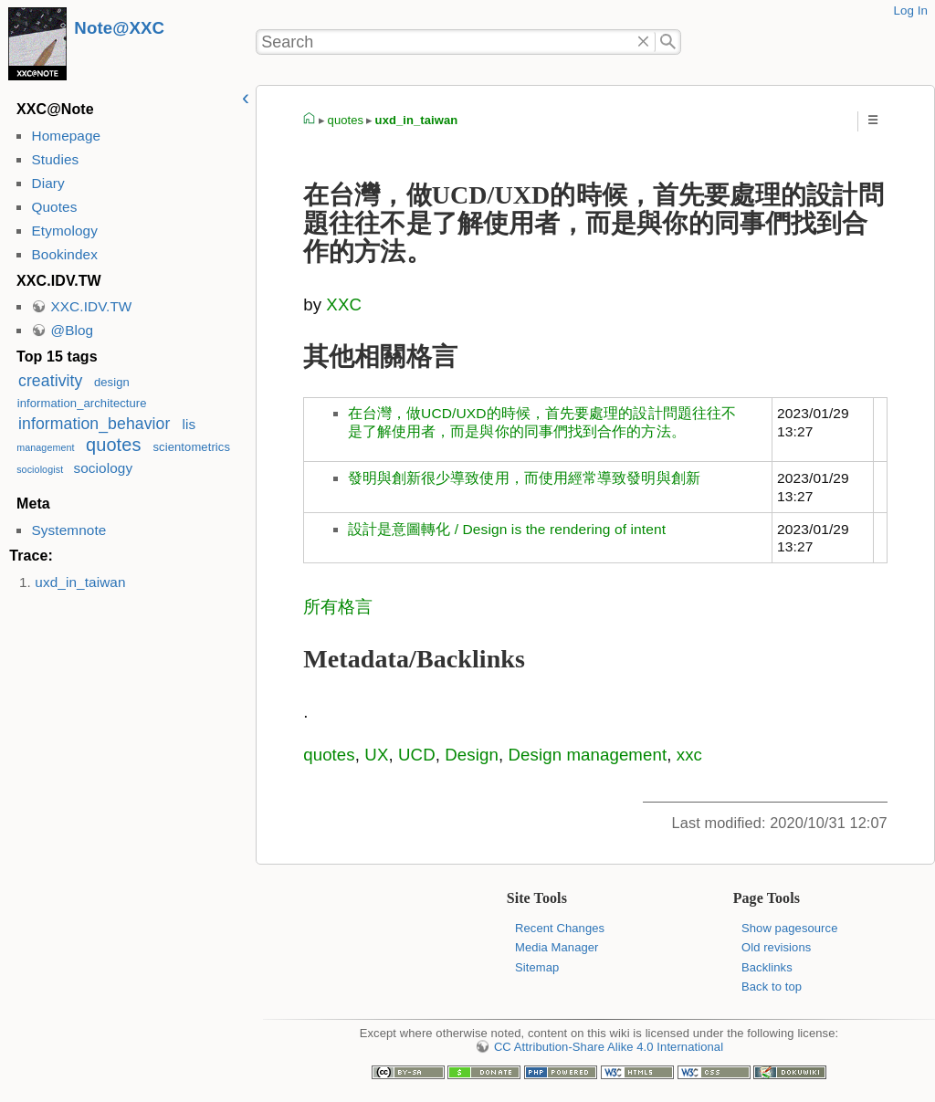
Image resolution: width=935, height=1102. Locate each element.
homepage (309, 120)
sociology (102, 468)
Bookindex (64, 254)
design (112, 382)
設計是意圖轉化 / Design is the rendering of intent (507, 529)
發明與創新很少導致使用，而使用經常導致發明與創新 (524, 478)
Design (472, 754)
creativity (50, 381)
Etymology (64, 230)
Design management (587, 754)
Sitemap (537, 967)
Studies (55, 159)
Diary (47, 183)
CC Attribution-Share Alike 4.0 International (608, 1047)
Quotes (54, 207)
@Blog (71, 330)
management (45, 447)
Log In (910, 10)
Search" (668, 42)
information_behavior (94, 424)
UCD (417, 754)
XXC (344, 304)
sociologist (39, 469)
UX (376, 754)
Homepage (65, 135)
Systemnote (68, 530)
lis (189, 424)
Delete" (644, 42)
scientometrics (192, 447)
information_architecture (82, 403)
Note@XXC (119, 27)
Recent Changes (559, 928)
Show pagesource (789, 928)
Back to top (771, 986)
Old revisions (776, 947)
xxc (689, 754)
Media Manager (557, 947)
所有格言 (338, 606)
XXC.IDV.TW (90, 306)
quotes (113, 445)
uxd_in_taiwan (80, 582)
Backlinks (767, 967)
